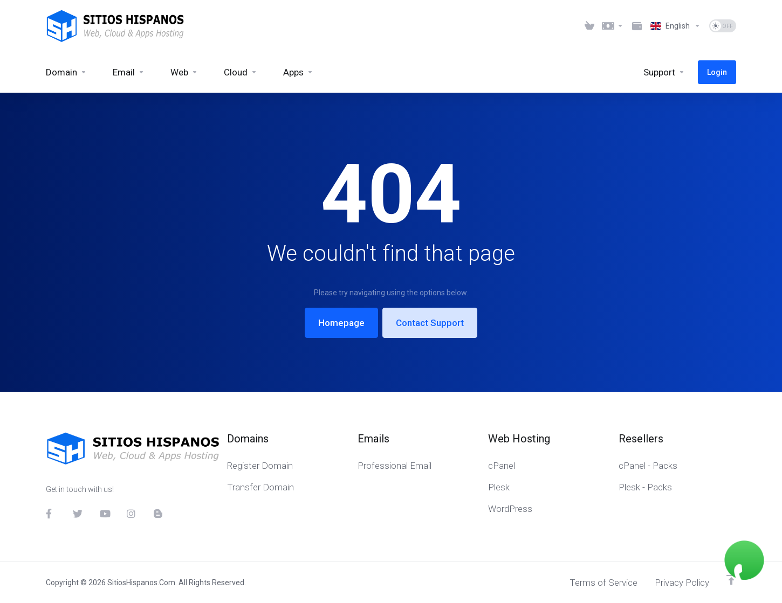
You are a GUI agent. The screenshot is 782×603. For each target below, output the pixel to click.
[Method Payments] (637, 26)
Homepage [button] (341, 322)
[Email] (128, 72)
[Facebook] (50, 513)
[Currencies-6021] (613, 26)
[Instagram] (131, 513)
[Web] (184, 72)
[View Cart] (589, 26)
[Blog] (158, 513)
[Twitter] (77, 513)
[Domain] (66, 72)
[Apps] (298, 72)
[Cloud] (240, 72)
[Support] (664, 72)
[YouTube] (104, 513)
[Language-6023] (675, 26)
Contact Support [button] (430, 322)
